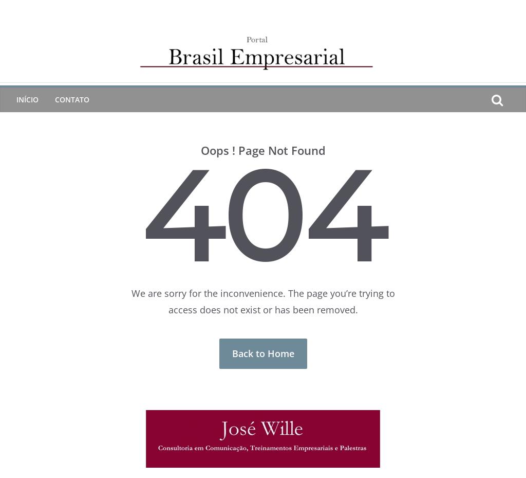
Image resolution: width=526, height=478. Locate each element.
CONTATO (72, 99)
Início (27, 99)
